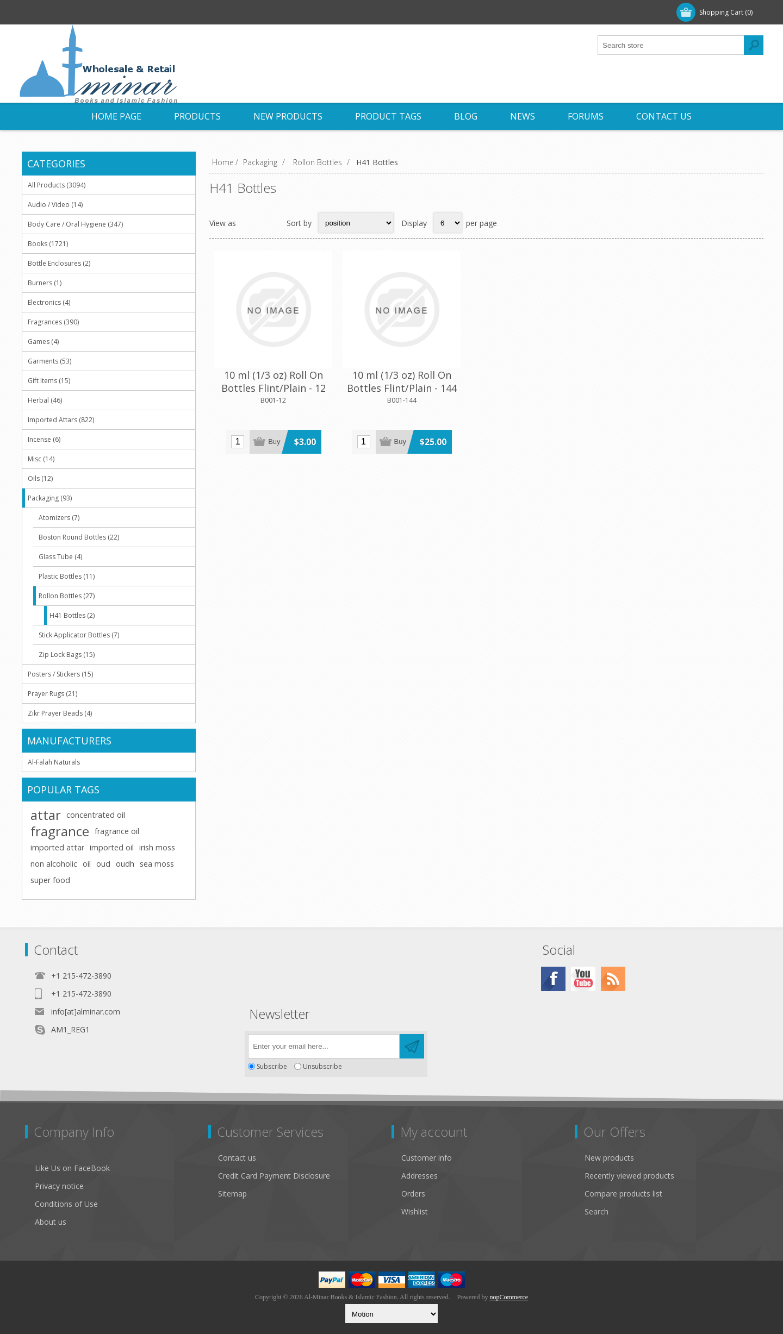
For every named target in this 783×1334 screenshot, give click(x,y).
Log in (92, 12)
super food (50, 880)
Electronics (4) (49, 302)
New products (609, 1158)
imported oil (112, 847)
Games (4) (43, 341)
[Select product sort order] (356, 223)
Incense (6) (44, 439)
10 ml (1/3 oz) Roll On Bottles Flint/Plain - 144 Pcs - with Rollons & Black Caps (375, 380)
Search (596, 1211)
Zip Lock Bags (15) (67, 654)
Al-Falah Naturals (54, 762)
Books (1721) (48, 243)
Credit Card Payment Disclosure (274, 1175)
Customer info (426, 1158)
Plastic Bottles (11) (67, 576)
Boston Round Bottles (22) (79, 537)
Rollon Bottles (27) (67, 595)
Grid (250, 223)
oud (103, 864)
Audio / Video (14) (55, 204)
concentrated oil (95, 815)
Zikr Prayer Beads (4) (60, 713)
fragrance (59, 831)
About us (50, 1222)
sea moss (157, 864)
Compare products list (623, 1193)
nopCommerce (508, 1297)
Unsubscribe (322, 1066)
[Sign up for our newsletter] (324, 1046)
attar (45, 815)
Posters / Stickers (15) (60, 674)
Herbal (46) (45, 400)
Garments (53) (49, 361)
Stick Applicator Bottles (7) (79, 635)
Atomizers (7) (59, 517)
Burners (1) (44, 282)
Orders (413, 1193)
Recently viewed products (629, 1175)
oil (87, 864)
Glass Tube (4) (60, 556)
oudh (125, 864)
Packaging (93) (50, 498)
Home (223, 162)
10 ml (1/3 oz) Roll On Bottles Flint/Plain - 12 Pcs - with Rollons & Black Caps (264, 380)
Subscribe (272, 1066)
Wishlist (414, 1211)
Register (47, 12)
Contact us (237, 1158)
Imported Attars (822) (61, 419)
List (271, 223)
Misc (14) (41, 459)
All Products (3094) (56, 185)
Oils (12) (40, 478)
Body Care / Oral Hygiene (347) (75, 224)
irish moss (157, 847)
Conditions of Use (66, 1204)
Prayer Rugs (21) (52, 693)
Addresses (419, 1175)
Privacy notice (59, 1186)
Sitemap (232, 1193)
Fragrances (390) (53, 322)
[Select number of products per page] (448, 223)
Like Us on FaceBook (72, 1168)
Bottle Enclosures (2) (59, 263)
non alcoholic (53, 864)
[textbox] (671, 45)
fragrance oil (117, 831)
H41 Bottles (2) (72, 615)
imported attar (57, 847)
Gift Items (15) (49, 380)
